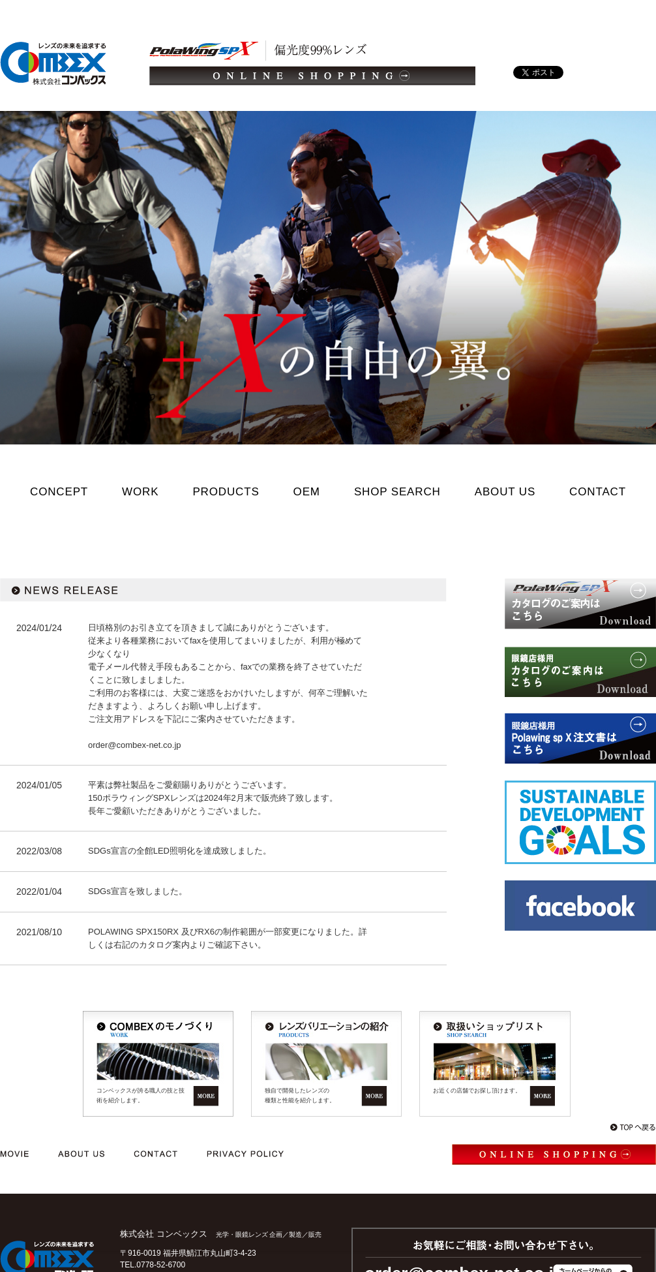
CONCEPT (59, 492)
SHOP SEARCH (397, 492)
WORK (140, 492)
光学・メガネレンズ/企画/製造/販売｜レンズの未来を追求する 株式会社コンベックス (53, 62)
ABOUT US (505, 492)
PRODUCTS (225, 492)
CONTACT (597, 492)
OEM (306, 492)
